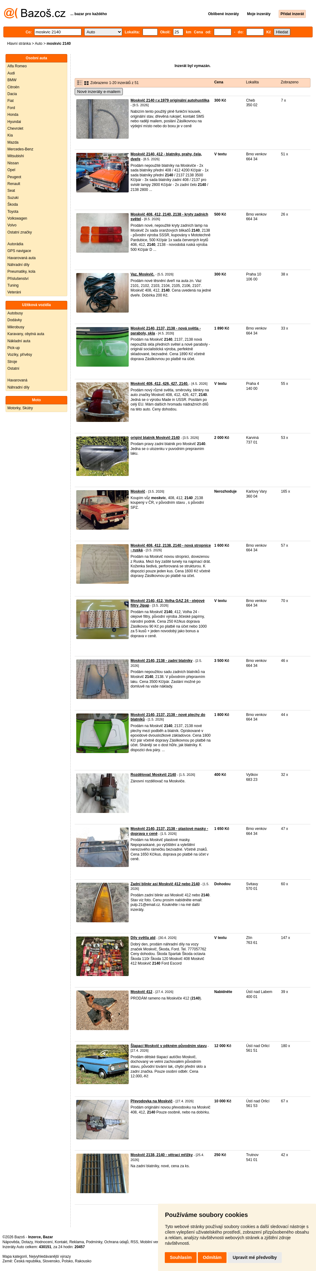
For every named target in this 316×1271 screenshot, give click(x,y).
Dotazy (26, 1242)
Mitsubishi (15, 156)
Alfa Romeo (17, 66)
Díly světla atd (143, 938)
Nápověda (10, 1242)
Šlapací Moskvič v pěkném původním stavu (169, 1046)
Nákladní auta (18, 341)
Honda (12, 114)
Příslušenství (18, 278)
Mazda (13, 142)
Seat (11, 190)
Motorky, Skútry (20, 408)
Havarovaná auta (21, 258)
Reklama (76, 1242)
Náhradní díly (18, 265)
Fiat (10, 101)
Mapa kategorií (14, 1256)
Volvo (11, 225)
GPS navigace (19, 251)
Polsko (67, 1261)
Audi (11, 73)
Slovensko (51, 1261)
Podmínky (94, 1242)
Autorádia (15, 244)
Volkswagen (17, 218)
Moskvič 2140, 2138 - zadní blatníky (162, 661)
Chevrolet (15, 128)
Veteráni (14, 292)
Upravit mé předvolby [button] (255, 1257)
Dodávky (14, 320)
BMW (11, 80)
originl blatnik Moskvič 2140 (155, 438)
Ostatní (13, 368)
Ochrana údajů (116, 1242)
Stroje (12, 362)
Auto (39, 43)
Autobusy (15, 313)
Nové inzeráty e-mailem (98, 91)
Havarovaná (17, 380)
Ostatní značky (19, 232)
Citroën (13, 87)
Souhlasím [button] (181, 1257)
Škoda (12, 204)
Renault (13, 184)
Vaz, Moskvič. (142, 274)
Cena (218, 82)
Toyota (12, 211)
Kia (10, 135)
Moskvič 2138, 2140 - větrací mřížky (162, 1155)
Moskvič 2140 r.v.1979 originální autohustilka (170, 100)
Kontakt (61, 1242)
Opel (11, 170)
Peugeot (14, 177)
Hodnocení (44, 1242)
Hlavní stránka (19, 43)
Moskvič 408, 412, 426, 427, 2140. (159, 383)
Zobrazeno (289, 82)
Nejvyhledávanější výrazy (50, 1256)
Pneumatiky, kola (21, 271)
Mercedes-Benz (20, 149)
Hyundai (14, 122)
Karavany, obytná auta (25, 334)
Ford (11, 108)
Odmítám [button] (212, 1257)
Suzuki (13, 198)
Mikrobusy (15, 327)
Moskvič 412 (141, 992)
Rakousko (83, 1261)
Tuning (13, 285)
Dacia (12, 94)
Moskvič (138, 491)
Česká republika (27, 1261)
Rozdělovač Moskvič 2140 (153, 774)
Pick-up (13, 348)
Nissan (13, 163)
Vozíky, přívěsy (19, 354)
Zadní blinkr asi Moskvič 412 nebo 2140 (165, 884)
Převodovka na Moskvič (152, 1101)
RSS (134, 1242)
